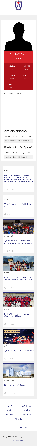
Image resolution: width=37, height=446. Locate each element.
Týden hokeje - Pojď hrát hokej (19, 350)
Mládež (10, 414)
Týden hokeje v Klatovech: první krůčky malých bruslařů (18, 241)
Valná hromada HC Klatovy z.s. (17, 205)
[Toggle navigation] (5, 13)
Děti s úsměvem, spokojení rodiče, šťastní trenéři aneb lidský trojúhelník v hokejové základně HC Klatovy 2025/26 (18, 178)
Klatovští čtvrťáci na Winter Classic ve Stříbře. (17, 315)
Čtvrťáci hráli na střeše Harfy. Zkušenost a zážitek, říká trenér (19, 278)
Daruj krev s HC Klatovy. (15, 385)
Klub (10, 406)
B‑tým (27, 410)
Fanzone (27, 414)
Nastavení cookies (18, 440)
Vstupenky (27, 406)
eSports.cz (27, 437)
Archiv (18, 418)
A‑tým (10, 410)
